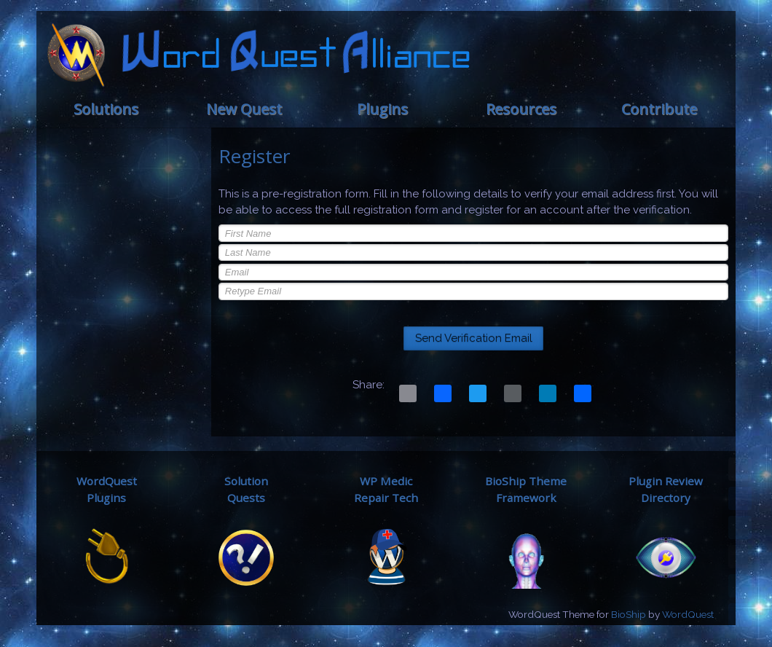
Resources (521, 109)
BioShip (628, 614)
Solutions (106, 109)
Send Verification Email (473, 338)
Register (254, 156)
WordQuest (688, 614)
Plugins (382, 109)
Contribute (659, 109)
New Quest (244, 109)
